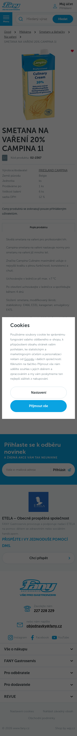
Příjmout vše (38, 406)
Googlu (29, 359)
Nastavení (38, 392)
